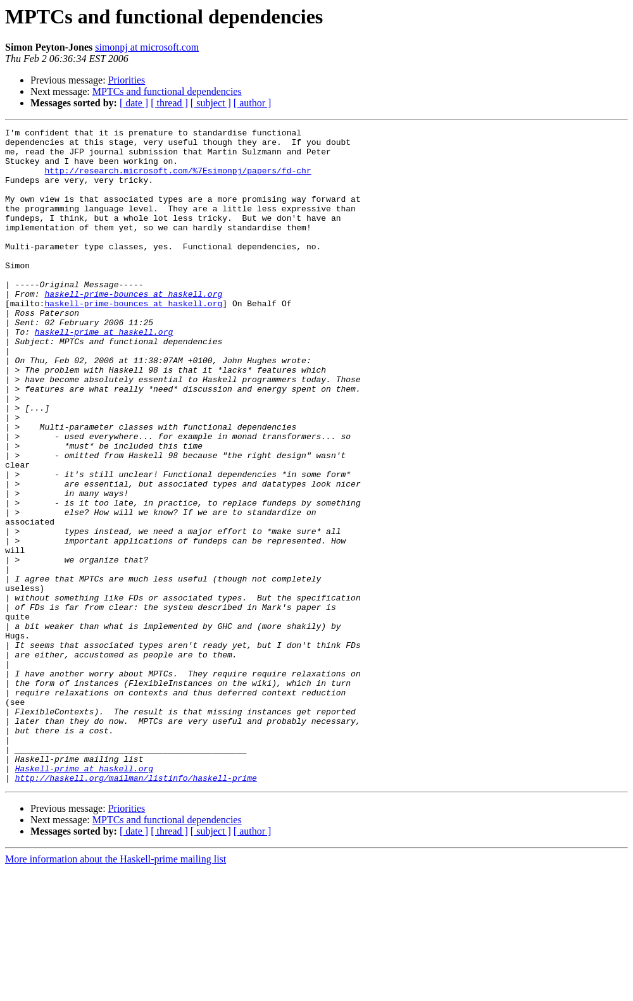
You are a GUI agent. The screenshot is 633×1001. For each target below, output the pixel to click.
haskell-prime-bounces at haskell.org (133, 327)
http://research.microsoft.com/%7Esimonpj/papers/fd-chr (177, 179)
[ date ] (134, 102)
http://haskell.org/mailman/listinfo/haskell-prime (136, 908)
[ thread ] (169, 102)
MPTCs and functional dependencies (167, 91)
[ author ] (253, 102)
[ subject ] (211, 102)
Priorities (127, 80)
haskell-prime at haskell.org (104, 373)
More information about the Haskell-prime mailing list (115, 990)
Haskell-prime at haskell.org (84, 897)
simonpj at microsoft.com (147, 47)
